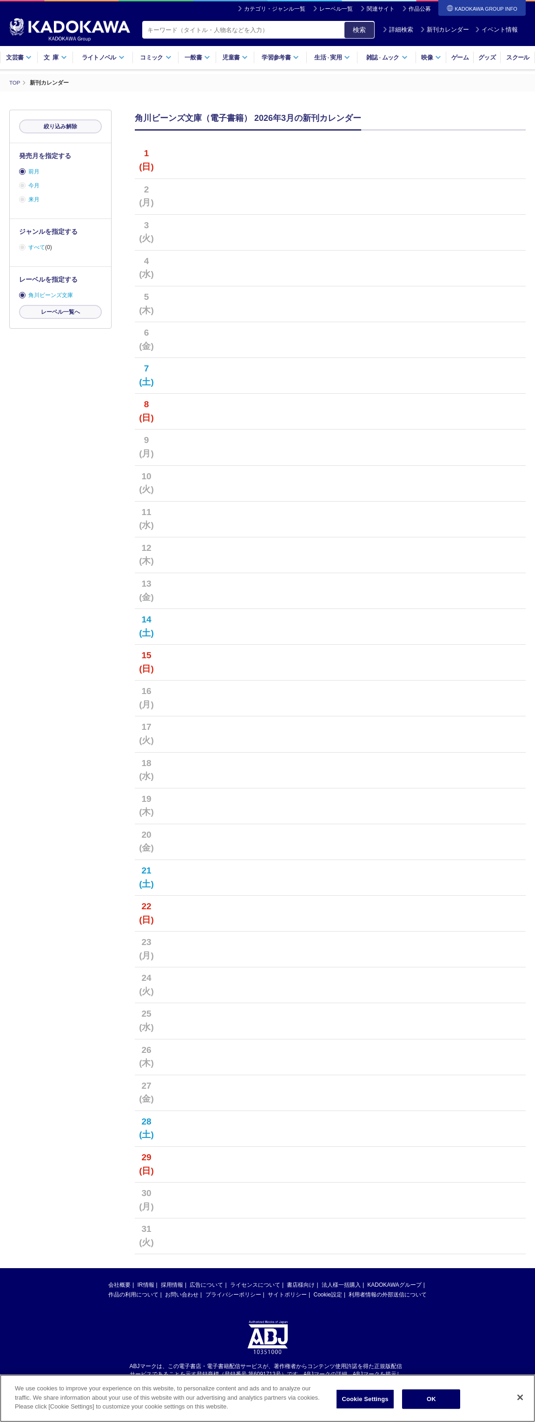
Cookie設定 (328, 1294)
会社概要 (119, 1285)
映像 (431, 57)
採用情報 (172, 1285)
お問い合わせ (181, 1294)
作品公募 (420, 9)
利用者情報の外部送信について (388, 1294)
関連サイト (381, 9)
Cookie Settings (365, 1399)
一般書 (197, 57)
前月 (34, 171)
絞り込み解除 (60, 126)
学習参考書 (280, 57)
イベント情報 (496, 29)
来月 (34, 199)
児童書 (235, 57)
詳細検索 (398, 29)
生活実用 (332, 57)
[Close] (520, 1398)
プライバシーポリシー (233, 1294)
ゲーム (460, 57)
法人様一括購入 (341, 1285)
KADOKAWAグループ (394, 1285)
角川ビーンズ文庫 (50, 295)
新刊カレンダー (444, 29)
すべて (36, 247)
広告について (206, 1285)
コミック (155, 57)
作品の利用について (133, 1294)
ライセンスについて (255, 1285)
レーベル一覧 (336, 9)
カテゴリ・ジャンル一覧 (274, 9)
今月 (34, 185)
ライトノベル (103, 57)
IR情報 (146, 1285)
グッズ (486, 57)
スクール (517, 57)
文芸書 (19, 57)
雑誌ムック (387, 57)
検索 (359, 29)
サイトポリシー (287, 1294)
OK (431, 1399)
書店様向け (301, 1285)
